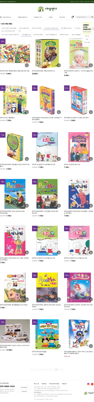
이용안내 (64, 384)
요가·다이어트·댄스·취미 (8, 31)
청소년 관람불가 (76, 34)
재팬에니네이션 (64, 34)
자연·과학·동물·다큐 (51, 34)
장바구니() (87, 1)
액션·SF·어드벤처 (37, 28)
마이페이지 (81, 1)
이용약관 (43, 384)
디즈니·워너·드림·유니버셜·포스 (10, 34)
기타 (19, 31)
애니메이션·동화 (38, 34)
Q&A (87, 39)
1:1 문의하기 (24, 391)
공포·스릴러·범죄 (24, 28)
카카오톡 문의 (24, 387)
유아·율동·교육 (26, 34)
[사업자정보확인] (37, 392)
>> (62, 369)
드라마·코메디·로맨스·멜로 (9, 28)
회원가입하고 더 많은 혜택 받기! (8, 1)
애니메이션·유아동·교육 (51, 28)
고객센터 (92, 1)
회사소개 (36, 384)
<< (31, 369)
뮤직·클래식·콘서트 (66, 28)
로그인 (76, 1)
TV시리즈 (77, 28)
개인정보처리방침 (54, 384)
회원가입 (72, 1)
